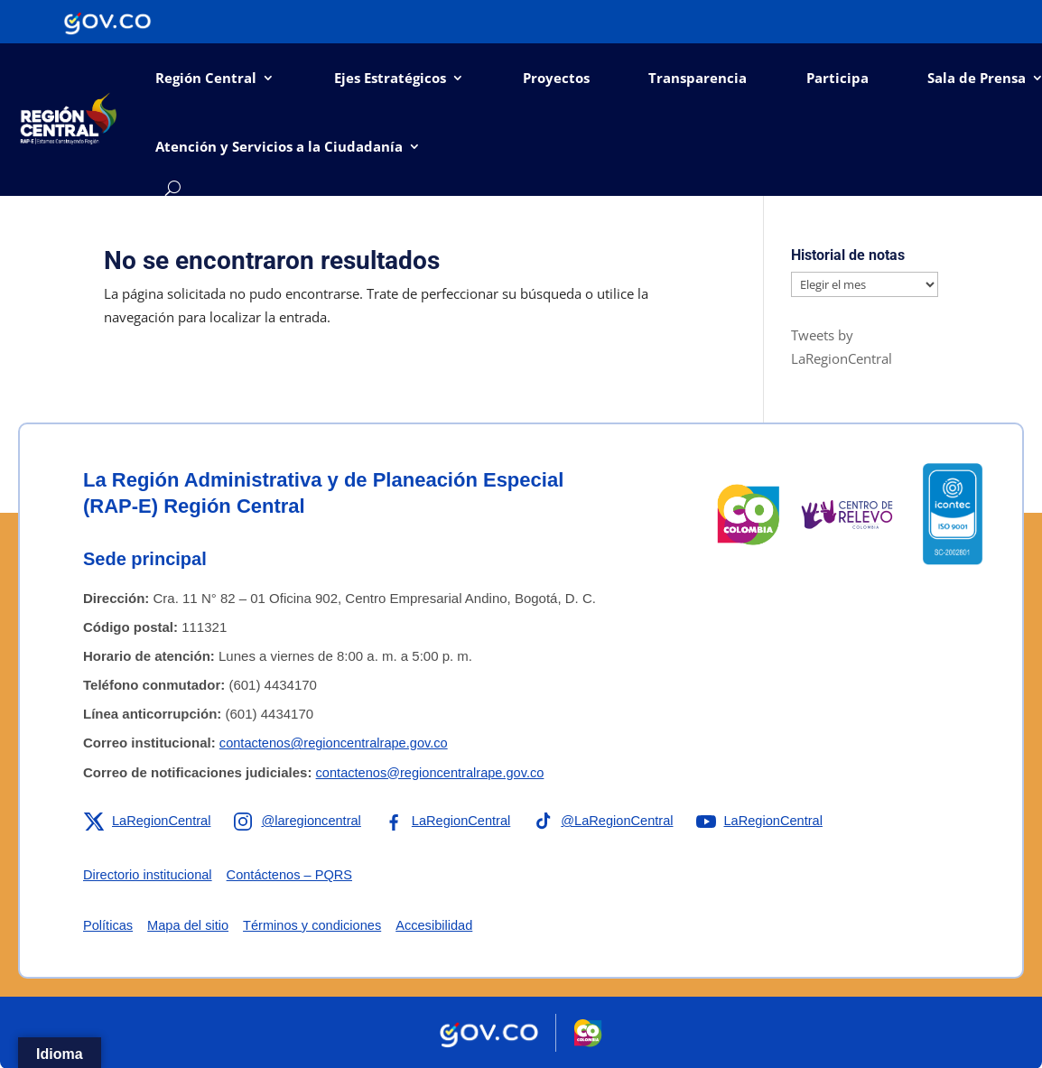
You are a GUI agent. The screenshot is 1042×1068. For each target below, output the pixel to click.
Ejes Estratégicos (390, 78)
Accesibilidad (443, 925)
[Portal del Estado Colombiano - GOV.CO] (107, 21)
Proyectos (556, 78)
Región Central (205, 78)
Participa (837, 78)
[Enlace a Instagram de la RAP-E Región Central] (301, 820)
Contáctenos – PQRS (294, 874)
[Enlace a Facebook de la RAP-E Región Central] (453, 820)
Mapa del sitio (191, 925)
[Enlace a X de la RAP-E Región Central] (148, 820)
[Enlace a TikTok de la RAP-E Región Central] (613, 820)
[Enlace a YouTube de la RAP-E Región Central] (772, 820)
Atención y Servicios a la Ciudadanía (279, 146)
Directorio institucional (149, 874)
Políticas (109, 925)
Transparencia (697, 78)
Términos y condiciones (318, 925)
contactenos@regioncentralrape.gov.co (336, 742)
